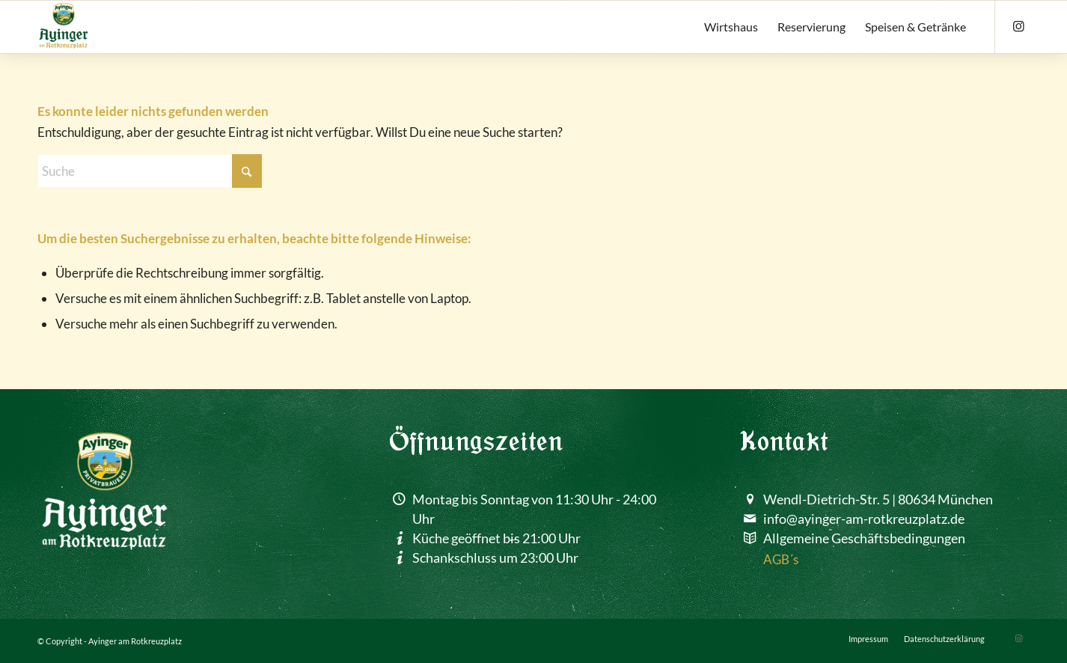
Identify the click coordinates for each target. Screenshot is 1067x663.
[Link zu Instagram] (1018, 26)
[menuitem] (731, 27)
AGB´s (780, 559)
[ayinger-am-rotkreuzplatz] (63, 27)
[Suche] (149, 171)
